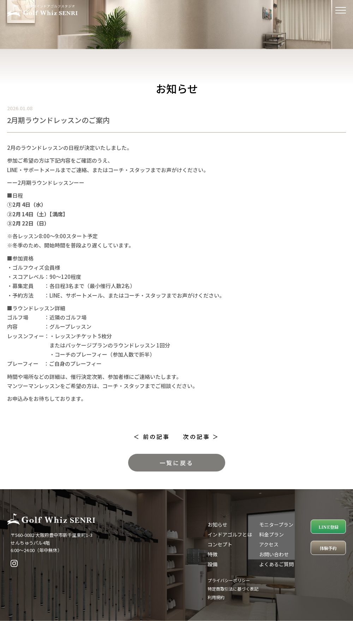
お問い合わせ (274, 554)
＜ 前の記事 (151, 436)
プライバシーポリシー (229, 580)
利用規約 (216, 597)
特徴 (212, 554)
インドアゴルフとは (230, 534)
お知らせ (217, 524)
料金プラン (271, 534)
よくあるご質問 (276, 564)
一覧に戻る (176, 462)
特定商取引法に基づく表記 (233, 589)
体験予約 (328, 548)
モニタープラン (276, 524)
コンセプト (220, 544)
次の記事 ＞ (201, 436)
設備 (212, 564)
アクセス (269, 544)
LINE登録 (328, 527)
